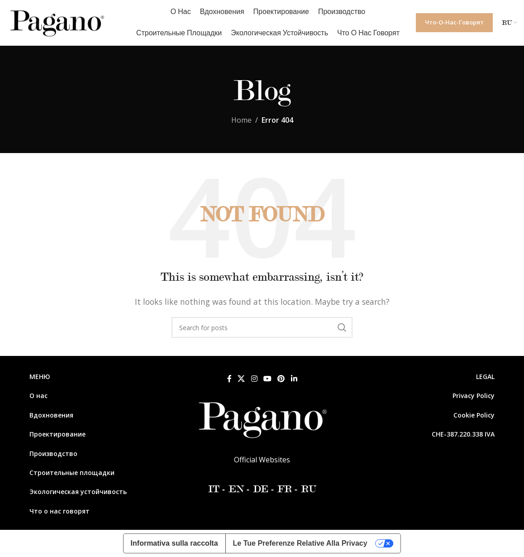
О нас (38, 395)
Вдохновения (51, 415)
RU (307, 489)
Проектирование (57, 434)
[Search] (262, 327)
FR (284, 489)
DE (260, 489)
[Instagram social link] (254, 378)
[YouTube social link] (267, 378)
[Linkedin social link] (294, 378)
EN (235, 489)
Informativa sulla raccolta (174, 543)
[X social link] (241, 378)
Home (241, 120)
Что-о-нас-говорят (454, 22)
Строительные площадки (71, 472)
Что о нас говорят (59, 511)
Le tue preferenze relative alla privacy (300, 543)
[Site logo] (56, 22)
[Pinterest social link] (281, 378)
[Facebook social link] (229, 378)
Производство (53, 453)
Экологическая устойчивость (78, 491)
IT (213, 489)
